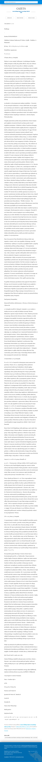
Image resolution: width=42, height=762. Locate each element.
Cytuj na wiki (6, 735)
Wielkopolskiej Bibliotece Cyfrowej (23, 726)
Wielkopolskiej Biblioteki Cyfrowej (28, 745)
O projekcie (6, 756)
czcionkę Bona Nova (19, 756)
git (29, 751)
